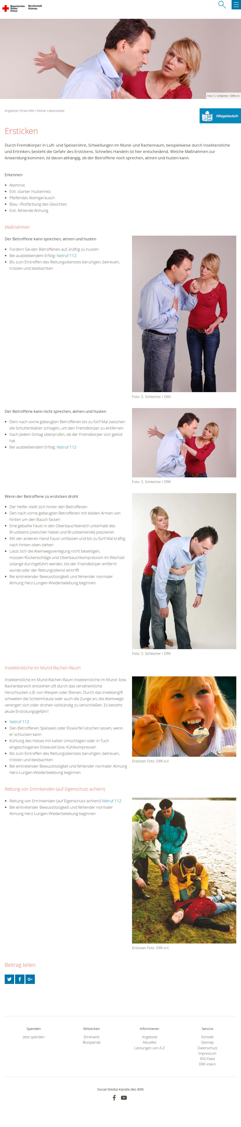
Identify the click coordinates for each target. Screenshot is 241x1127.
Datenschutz (207, 1048)
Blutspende (91, 1042)
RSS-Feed (207, 1059)
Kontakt (207, 1037)
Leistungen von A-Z (149, 1048)
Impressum (207, 1053)
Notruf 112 (66, 255)
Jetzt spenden (33, 1037)
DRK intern (207, 1064)
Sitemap (207, 1042)
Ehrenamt (91, 1037)
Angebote (149, 1037)
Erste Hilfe (27, 111)
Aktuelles (150, 1042)
